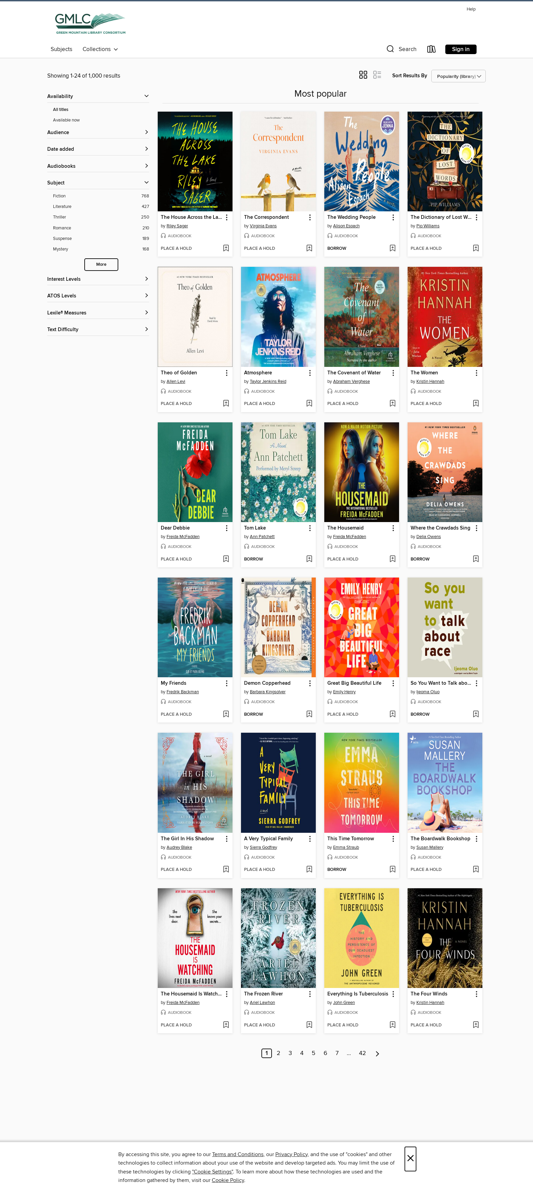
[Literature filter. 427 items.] (101, 206)
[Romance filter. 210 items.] (101, 228)
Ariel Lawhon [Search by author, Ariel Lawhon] (262, 1002)
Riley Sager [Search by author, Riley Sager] (177, 226)
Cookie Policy (228, 1180)
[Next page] (377, 1053)
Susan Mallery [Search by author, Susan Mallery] (429, 847)
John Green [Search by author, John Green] (344, 1002)
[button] (401, 50)
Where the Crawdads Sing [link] (440, 528)
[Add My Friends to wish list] (226, 714)
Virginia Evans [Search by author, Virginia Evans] (263, 226)
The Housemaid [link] (345, 528)
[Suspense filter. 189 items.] (101, 238)
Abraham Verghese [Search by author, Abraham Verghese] (351, 381)
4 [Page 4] (302, 1053)
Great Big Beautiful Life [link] (354, 683)
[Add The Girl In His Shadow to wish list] (226, 869)
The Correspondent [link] (266, 217)
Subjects (61, 49)
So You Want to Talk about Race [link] (442, 683)
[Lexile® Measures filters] (98, 313)
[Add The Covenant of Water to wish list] (392, 404)
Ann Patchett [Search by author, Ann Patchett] (262, 536)
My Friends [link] (173, 683)
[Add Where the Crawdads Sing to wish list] (475, 559)
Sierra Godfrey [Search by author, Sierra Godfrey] (263, 847)
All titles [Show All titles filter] (60, 110)
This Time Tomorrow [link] (350, 839)
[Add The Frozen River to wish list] (309, 1025)
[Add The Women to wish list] (475, 404)
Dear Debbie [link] (175, 528)
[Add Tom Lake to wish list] (309, 559)
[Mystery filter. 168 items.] (101, 249)
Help (471, 9)
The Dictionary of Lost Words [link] (442, 217)
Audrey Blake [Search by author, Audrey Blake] (179, 847)
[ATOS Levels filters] (98, 296)
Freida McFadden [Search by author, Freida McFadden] (183, 536)
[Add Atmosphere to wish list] (309, 404)
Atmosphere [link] (258, 373)
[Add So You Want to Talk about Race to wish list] (475, 714)
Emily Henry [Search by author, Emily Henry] (344, 692)
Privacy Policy (291, 1154)
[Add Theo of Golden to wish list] (226, 404)
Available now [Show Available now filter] (66, 120)
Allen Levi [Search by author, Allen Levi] (176, 381)
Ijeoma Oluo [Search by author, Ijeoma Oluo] (428, 692)
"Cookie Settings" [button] (212, 1171)
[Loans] (432, 50)
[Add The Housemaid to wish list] (392, 559)
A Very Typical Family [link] (268, 839)
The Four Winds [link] (429, 994)
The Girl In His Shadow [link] (187, 839)
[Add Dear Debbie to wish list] (226, 559)
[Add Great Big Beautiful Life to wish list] (392, 714)
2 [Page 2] (278, 1053)
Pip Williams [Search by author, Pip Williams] (428, 226)
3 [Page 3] (290, 1053)
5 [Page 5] (313, 1053)
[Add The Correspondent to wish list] (309, 248)
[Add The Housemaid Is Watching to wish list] (226, 1025)
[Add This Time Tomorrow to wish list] (392, 869)
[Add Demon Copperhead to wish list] (309, 714)
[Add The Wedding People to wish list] (392, 248)
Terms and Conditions (237, 1154)
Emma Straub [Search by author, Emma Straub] (346, 847)
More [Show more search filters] (101, 264)
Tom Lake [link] (255, 528)
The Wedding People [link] (351, 217)
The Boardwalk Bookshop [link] (440, 839)
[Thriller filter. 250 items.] (101, 217)
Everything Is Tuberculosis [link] (357, 994)
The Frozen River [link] (263, 994)
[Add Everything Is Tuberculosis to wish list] (392, 1025)
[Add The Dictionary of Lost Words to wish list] (475, 248)
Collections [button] (100, 49)
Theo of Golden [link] (179, 373)
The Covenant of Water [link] (354, 373)
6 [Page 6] (325, 1053)
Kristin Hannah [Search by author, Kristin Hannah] (430, 381)
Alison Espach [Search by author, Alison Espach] (346, 226)
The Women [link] (424, 373)
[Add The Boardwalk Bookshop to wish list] (475, 869)
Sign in (461, 49)
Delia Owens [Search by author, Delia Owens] (428, 536)
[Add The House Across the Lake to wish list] (226, 248)
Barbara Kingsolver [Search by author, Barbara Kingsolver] (268, 692)
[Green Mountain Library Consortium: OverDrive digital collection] (90, 23)
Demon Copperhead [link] (267, 683)
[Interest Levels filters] (98, 279)
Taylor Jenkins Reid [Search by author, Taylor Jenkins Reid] (268, 381)
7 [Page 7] (337, 1053)
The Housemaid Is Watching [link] (192, 994)
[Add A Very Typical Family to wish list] (309, 869)
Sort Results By (409, 75)
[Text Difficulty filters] (98, 330)
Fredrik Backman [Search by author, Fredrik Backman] (183, 692)
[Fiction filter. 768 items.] (101, 196)
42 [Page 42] (362, 1053)
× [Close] (410, 1159)
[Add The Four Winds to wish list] (475, 1025)
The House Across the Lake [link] (192, 217)
